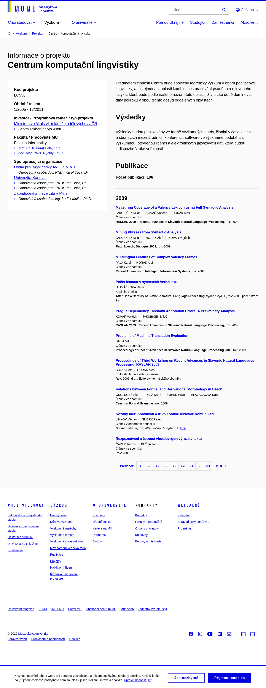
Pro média (184, 528)
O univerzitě (109, 505)
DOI (183, 428)
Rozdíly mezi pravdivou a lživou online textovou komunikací (165, 414)
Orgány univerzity (147, 528)
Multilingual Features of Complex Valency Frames (156, 257)
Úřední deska (102, 521)
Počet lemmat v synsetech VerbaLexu (146, 282)
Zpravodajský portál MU (194, 521)
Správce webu (17, 639)
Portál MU (74, 609)
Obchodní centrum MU (101, 609)
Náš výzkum (58, 515)
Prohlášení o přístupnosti (48, 639)
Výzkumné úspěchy (63, 528)
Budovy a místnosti (148, 541)
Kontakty (141, 515)
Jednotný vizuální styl (152, 609)
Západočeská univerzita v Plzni (41, 193)
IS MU (43, 609)
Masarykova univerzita (33, 633)
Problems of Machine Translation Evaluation (152, 336)
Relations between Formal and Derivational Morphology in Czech (169, 389)
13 (183, 466)
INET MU (57, 609)
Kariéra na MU (102, 528)
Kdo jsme (99, 515)
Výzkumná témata (62, 535)
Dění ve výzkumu (61, 521)
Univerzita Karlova (30, 178)
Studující (197, 22)
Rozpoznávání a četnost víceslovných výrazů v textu (159, 439)
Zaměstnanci (223, 22)
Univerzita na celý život (23, 543)
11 (166, 466)
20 (208, 466)
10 (157, 466)
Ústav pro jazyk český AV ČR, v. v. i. (45, 167)
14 (191, 466)
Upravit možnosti (138, 684)
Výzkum (58, 505)
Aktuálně (189, 505)
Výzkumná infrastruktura (66, 541)
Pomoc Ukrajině (170, 22)
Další (220, 466)
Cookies (74, 639)
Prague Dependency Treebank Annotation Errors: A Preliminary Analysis (175, 311)
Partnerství (100, 535)
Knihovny (141, 535)
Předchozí (125, 466)
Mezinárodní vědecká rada (68, 548)
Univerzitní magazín (21, 609)
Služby (97, 541)
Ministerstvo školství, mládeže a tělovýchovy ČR (55, 124)
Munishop (127, 609)
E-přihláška (15, 550)
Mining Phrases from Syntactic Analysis (148, 232)
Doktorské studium (20, 537)
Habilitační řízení (61, 567)
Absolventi (249, 22)
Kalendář (184, 515)
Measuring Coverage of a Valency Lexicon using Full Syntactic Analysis (174, 207)
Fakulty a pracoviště (148, 521)
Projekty (55, 561)
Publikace (56, 554)
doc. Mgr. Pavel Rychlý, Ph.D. (41, 153)
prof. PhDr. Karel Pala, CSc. (39, 148)
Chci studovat (26, 505)
